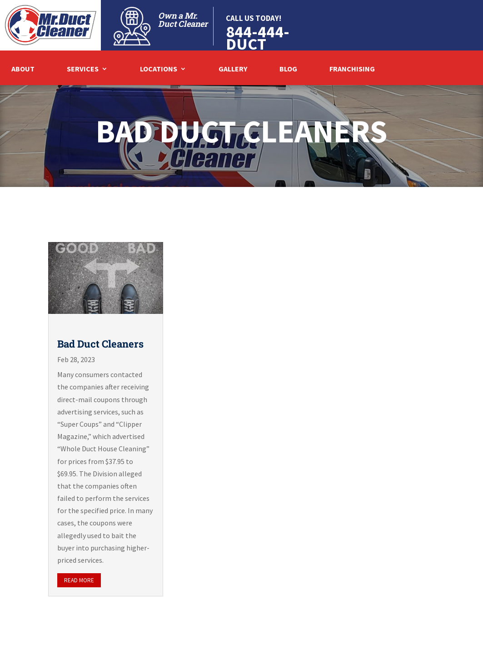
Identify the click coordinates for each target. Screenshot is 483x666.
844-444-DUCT (257, 37)
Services (83, 69)
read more (79, 580)
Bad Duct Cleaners (100, 343)
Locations (158, 69)
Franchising (352, 69)
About (23, 69)
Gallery (233, 69)
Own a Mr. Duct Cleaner (183, 19)
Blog (288, 69)
